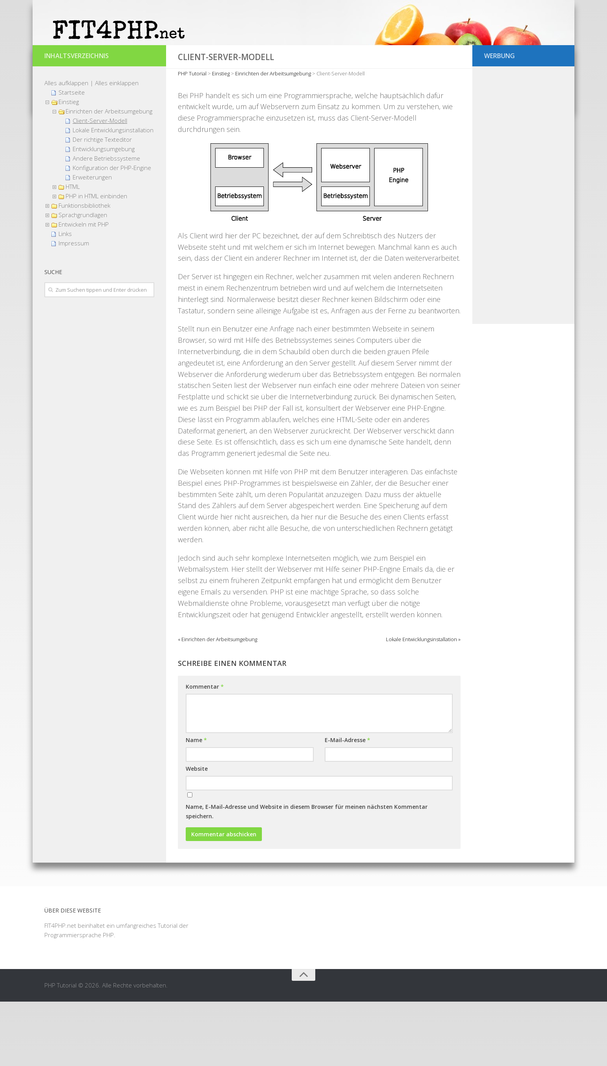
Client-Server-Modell (100, 185)
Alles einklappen (117, 147)
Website (197, 833)
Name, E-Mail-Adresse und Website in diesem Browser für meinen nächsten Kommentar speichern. (307, 876)
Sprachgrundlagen (83, 279)
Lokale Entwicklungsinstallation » (423, 704)
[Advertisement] (523, 260)
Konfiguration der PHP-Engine (112, 232)
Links (65, 298)
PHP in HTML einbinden (96, 260)
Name (196, 804)
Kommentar (205, 751)
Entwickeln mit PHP (84, 289)
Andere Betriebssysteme (106, 223)
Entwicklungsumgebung (104, 213)
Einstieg (69, 166)
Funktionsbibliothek (84, 270)
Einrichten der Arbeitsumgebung (109, 175)
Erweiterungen (92, 241)
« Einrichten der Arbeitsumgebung (217, 704)
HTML (73, 251)
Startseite (72, 157)
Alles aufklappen (66, 147)
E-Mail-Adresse (347, 804)
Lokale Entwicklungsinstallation (113, 194)
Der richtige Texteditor (102, 204)
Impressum (74, 307)
